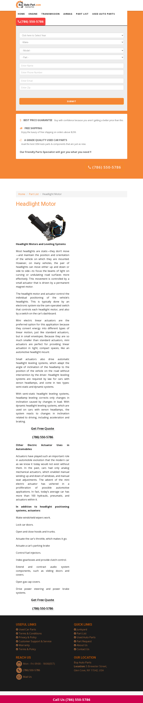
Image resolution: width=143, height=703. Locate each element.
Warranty (24, 644)
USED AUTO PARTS (103, 13)
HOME (21, 13)
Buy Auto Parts (82, 661)
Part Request (84, 640)
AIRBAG (67, 13)
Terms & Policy (27, 647)
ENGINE (33, 13)
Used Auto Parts (86, 636)
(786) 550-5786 (31, 21)
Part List (34, 194)
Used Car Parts (27, 628)
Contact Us (83, 647)
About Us (82, 644)
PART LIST (82, 13)
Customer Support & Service (35, 640)
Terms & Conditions (30, 632)
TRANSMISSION (50, 13)
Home (21, 194)
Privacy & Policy (27, 636)
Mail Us (27, 675)
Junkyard (82, 628)
